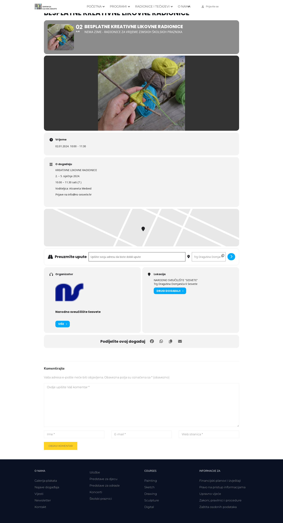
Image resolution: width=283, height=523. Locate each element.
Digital (149, 507)
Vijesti (39, 494)
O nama (184, 6)
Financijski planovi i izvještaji (220, 480)
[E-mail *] (141, 434)
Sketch (149, 487)
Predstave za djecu (103, 479)
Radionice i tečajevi (152, 6)
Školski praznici (101, 498)
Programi (118, 6)
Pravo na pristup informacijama (222, 487)
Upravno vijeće (210, 494)
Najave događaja (47, 487)
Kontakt (40, 507)
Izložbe (95, 472)
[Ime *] (74, 434)
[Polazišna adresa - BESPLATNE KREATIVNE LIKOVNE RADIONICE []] (137, 256)
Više (62, 324)
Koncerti (96, 492)
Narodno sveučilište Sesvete (78, 312)
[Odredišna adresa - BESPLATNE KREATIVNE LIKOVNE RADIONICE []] (209, 256)
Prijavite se (212, 6)
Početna (94, 6)
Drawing (150, 494)
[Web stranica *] (209, 434)
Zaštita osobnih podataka (218, 507)
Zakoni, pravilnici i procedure (220, 500)
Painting (150, 480)
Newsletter (43, 500)
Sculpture (151, 500)
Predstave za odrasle (105, 485)
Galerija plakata (46, 480)
